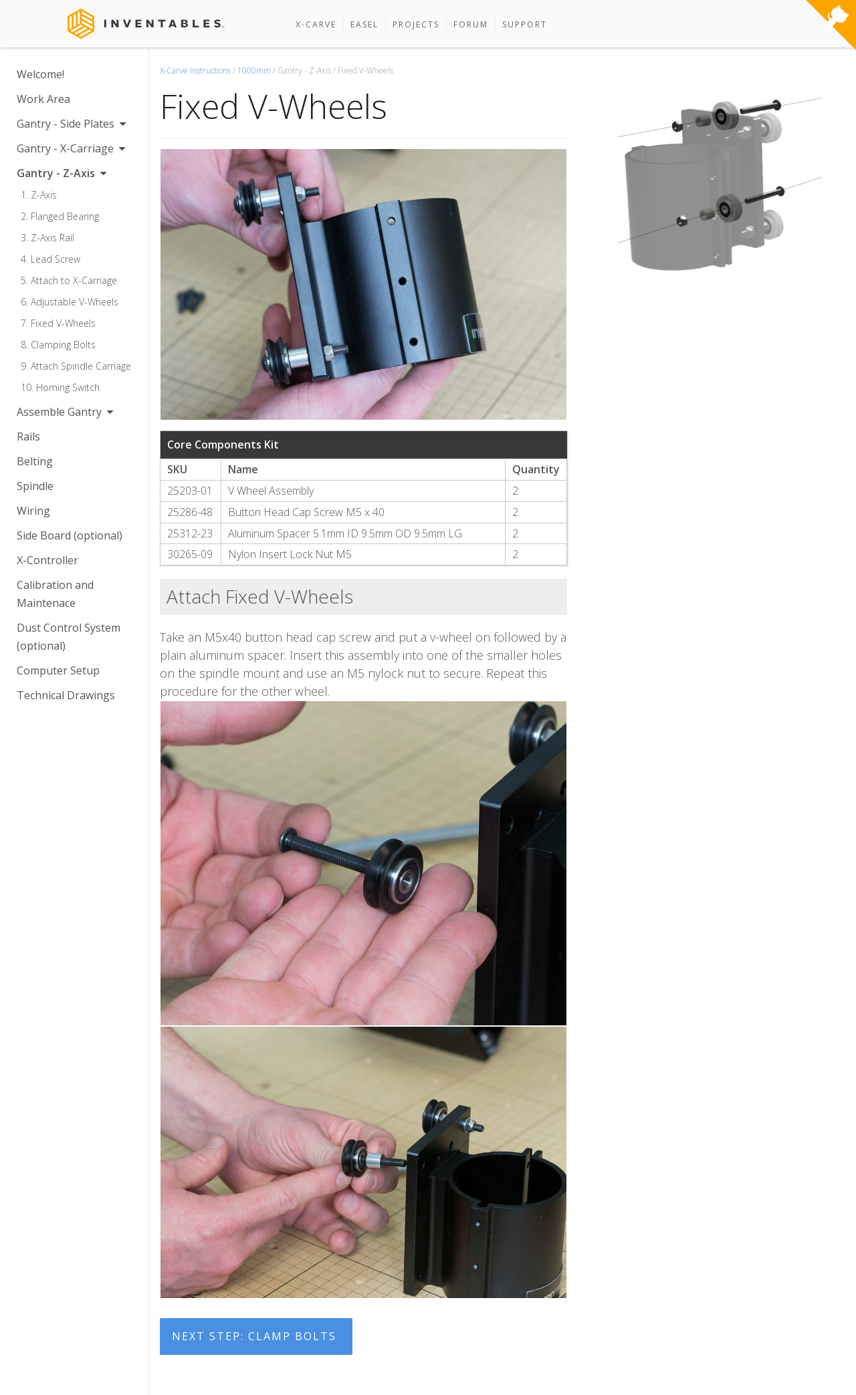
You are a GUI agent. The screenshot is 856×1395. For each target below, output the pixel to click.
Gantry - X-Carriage (71, 148)
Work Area (43, 99)
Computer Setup (58, 670)
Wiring (33, 510)
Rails (28, 436)
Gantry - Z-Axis (61, 173)
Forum (470, 24)
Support (524, 24)
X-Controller (47, 560)
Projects (416, 24)
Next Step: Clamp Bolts (254, 1336)
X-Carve (316, 24)
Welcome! (40, 74)
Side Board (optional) (69, 535)
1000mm (254, 70)
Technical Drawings (66, 695)
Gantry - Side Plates (71, 123)
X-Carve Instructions (195, 70)
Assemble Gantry (65, 411)
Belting (35, 461)
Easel (364, 24)
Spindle (35, 486)
